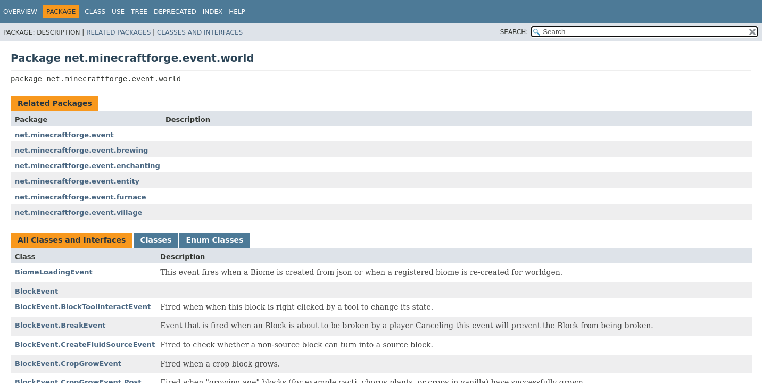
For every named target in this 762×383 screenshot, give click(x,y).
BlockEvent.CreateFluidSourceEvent (85, 344)
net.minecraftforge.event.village (78, 213)
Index (213, 11)
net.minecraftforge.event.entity (77, 181)
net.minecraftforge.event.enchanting (87, 166)
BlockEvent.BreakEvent (60, 325)
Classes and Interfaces (200, 32)
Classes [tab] (155, 240)
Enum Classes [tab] (214, 240)
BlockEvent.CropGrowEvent (68, 364)
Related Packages (118, 32)
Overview (20, 11)
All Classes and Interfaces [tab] (72, 240)
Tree (139, 11)
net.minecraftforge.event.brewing (81, 150)
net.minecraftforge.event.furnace (80, 197)
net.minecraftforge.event (64, 135)
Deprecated (175, 11)
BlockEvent (36, 291)
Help (237, 11)
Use (118, 11)
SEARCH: (514, 32)
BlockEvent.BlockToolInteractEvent (83, 307)
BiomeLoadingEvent (54, 272)
